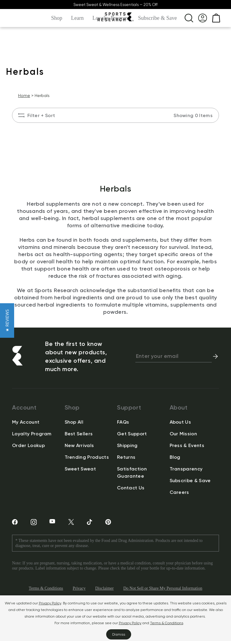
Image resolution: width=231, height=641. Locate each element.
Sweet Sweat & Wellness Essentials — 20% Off (115, 4)
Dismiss (118, 634)
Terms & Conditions (166, 623)
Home (24, 95)
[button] (7, 320)
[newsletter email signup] (173, 356)
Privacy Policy (50, 603)
